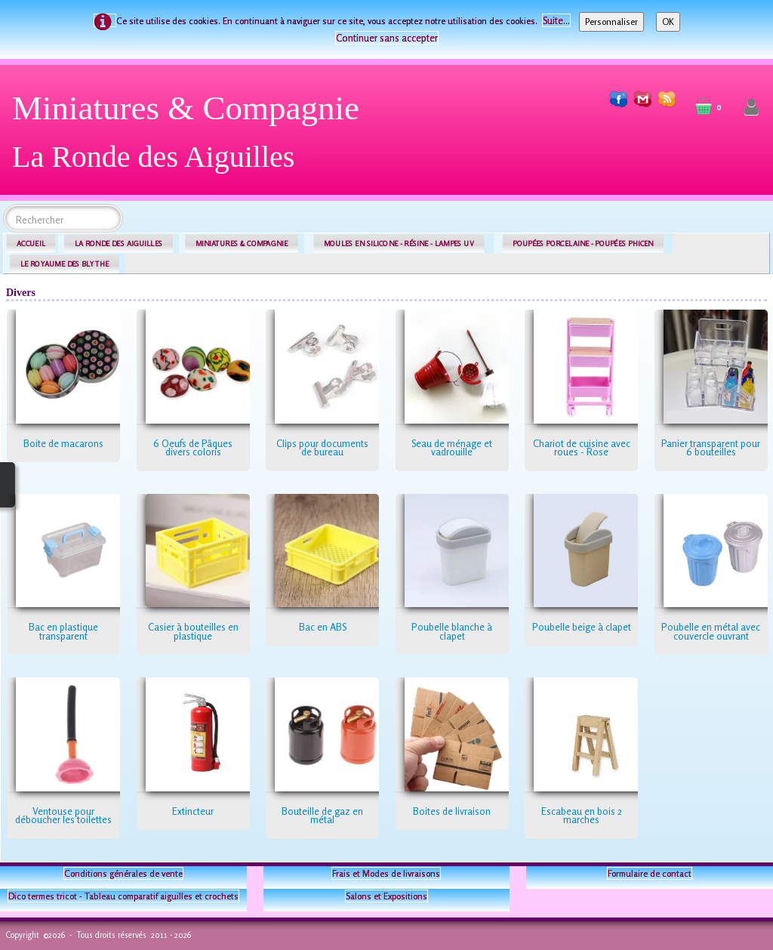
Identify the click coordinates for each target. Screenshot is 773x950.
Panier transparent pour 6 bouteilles (710, 447)
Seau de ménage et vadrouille (451, 447)
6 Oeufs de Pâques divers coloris (193, 447)
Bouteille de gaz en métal (322, 815)
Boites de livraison (452, 811)
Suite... (556, 20)
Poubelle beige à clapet (581, 627)
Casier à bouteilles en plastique (193, 631)
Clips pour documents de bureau (322, 447)
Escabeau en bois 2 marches (581, 815)
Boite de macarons (63, 443)
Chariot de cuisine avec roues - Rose (581, 447)
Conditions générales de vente (123, 873)
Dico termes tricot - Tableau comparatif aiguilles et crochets (123, 896)
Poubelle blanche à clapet (451, 631)
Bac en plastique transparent (63, 631)
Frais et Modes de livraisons (386, 873)
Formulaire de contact (649, 873)
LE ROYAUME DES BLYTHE (64, 264)
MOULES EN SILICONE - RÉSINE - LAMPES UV (399, 243)
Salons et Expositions (386, 896)
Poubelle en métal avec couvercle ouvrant (710, 631)
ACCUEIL (31, 243)
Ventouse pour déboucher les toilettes (63, 815)
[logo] (191, 138)
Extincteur (193, 811)
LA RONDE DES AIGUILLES (119, 243)
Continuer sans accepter (387, 38)
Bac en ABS (322, 627)
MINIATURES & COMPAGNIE (242, 243)
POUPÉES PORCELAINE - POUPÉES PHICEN (583, 243)
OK (668, 21)
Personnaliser (611, 21)
